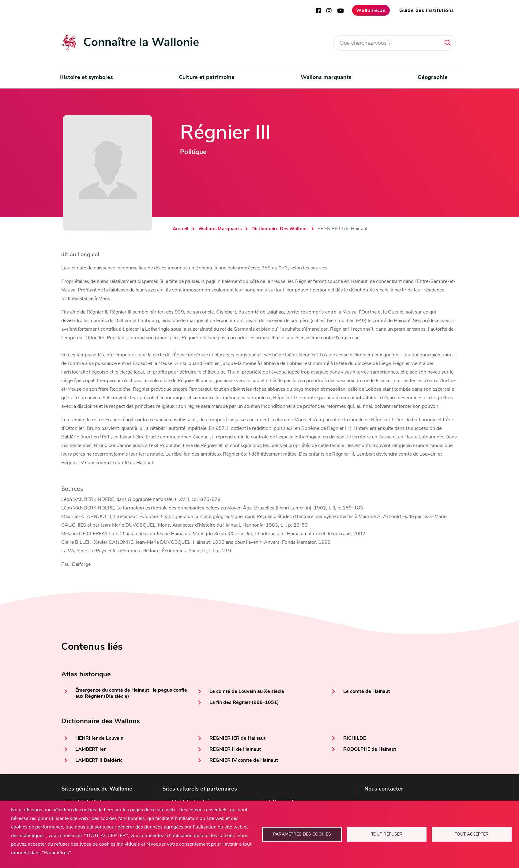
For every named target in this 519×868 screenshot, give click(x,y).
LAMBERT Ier (90, 749)
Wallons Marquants (220, 229)
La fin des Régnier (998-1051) (244, 702)
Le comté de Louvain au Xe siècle (246, 691)
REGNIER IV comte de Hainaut (243, 760)
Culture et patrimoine (207, 77)
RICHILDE (354, 738)
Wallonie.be (371, 10)
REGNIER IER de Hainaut (237, 738)
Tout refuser (387, 834)
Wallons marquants (326, 77)
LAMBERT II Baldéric (98, 760)
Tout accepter (472, 834)
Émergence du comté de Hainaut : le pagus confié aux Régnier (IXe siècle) (131, 693)
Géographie (433, 77)
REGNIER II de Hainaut (235, 749)
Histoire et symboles (86, 77)
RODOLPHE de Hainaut (369, 749)
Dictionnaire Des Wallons (279, 229)
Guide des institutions (426, 10)
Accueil (181, 229)
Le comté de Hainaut (366, 691)
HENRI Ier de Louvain (99, 738)
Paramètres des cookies (302, 834)
